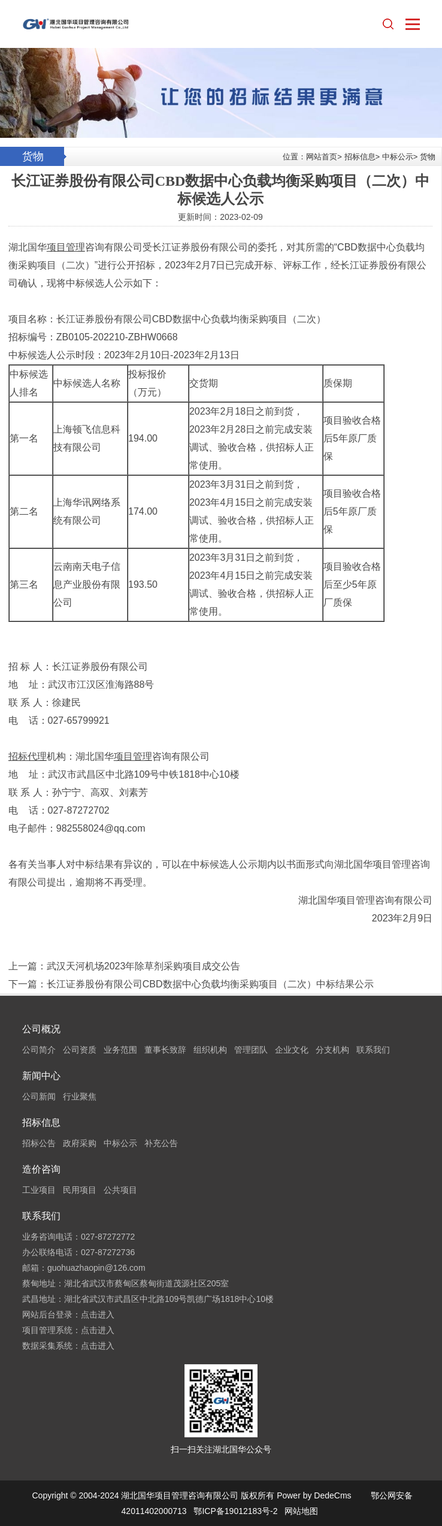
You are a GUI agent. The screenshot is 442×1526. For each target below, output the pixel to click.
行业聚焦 (79, 1096)
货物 (427, 156)
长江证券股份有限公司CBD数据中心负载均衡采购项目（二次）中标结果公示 (210, 984)
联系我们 (373, 1049)
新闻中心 (41, 1076)
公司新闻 (39, 1096)
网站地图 (301, 1511)
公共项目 (120, 1190)
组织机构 (210, 1049)
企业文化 (291, 1049)
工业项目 (39, 1190)
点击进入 (97, 1314)
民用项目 (79, 1190)
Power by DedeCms (314, 1495)
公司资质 (79, 1049)
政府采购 (79, 1143)
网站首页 (321, 156)
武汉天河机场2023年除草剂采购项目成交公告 (144, 966)
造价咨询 (41, 1169)
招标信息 (360, 156)
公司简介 (39, 1049)
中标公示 (397, 156)
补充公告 (161, 1143)
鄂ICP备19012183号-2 (235, 1511)
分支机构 (332, 1049)
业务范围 (120, 1049)
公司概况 (41, 1029)
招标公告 (39, 1143)
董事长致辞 (165, 1049)
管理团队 (251, 1049)
